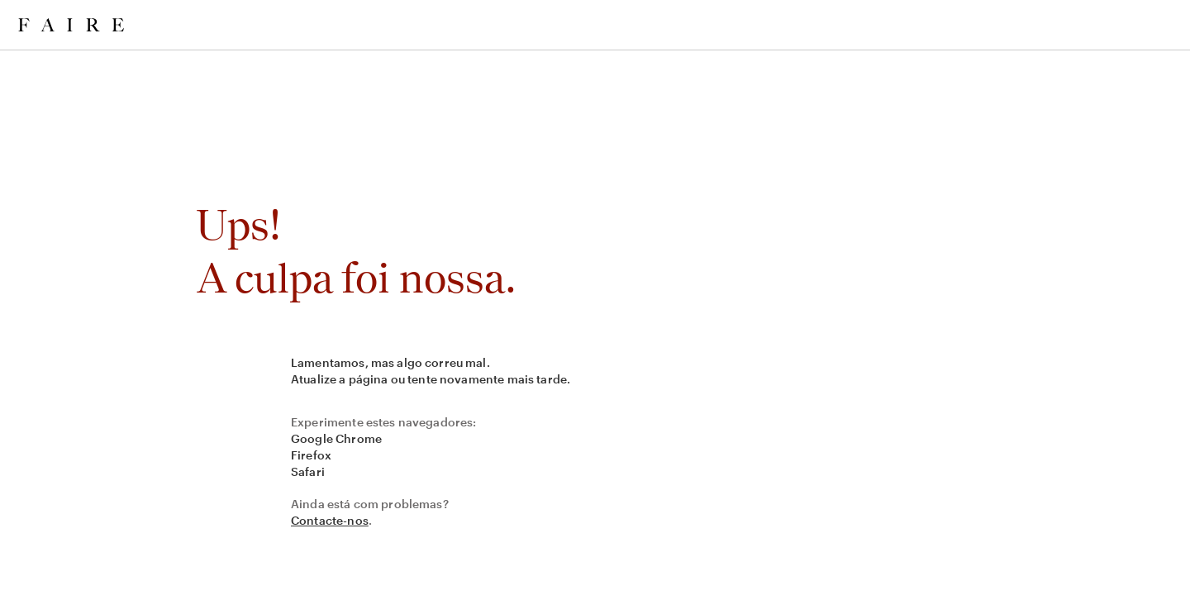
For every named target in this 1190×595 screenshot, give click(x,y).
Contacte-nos (330, 520)
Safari (308, 471)
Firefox (311, 455)
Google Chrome (336, 438)
